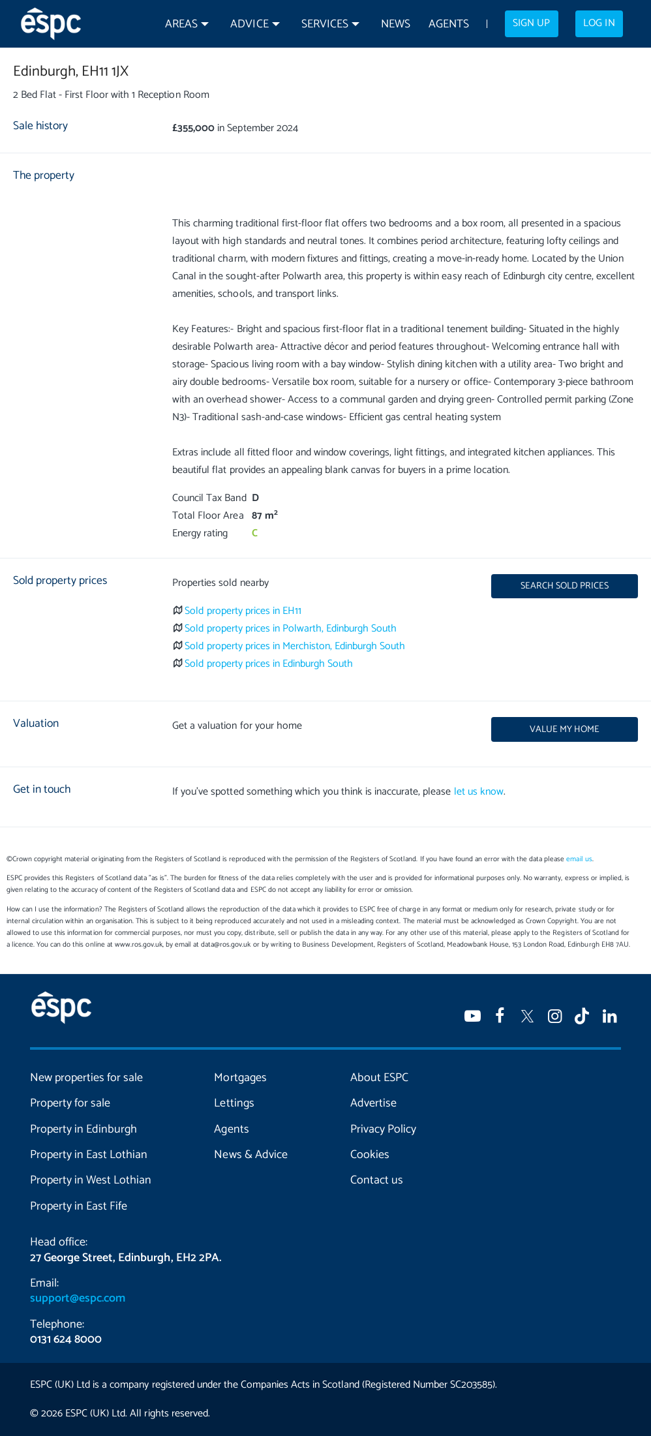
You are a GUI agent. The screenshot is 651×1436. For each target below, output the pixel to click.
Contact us (376, 1180)
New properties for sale (86, 1078)
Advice (249, 24)
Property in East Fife (78, 1206)
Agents (449, 24)
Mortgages (240, 1078)
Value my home (564, 729)
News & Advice (250, 1155)
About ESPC (379, 1078)
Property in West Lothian (90, 1180)
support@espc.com (77, 1298)
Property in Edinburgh (83, 1129)
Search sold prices (565, 586)
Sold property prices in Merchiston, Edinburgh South (295, 646)
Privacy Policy (383, 1129)
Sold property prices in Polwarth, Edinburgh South (291, 628)
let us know (479, 792)
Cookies (369, 1155)
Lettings (234, 1103)
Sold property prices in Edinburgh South (269, 664)
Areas (181, 24)
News (395, 24)
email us (579, 859)
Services (324, 24)
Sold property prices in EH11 (243, 611)
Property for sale (70, 1103)
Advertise (373, 1103)
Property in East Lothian (88, 1155)
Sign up (531, 23)
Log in (598, 23)
